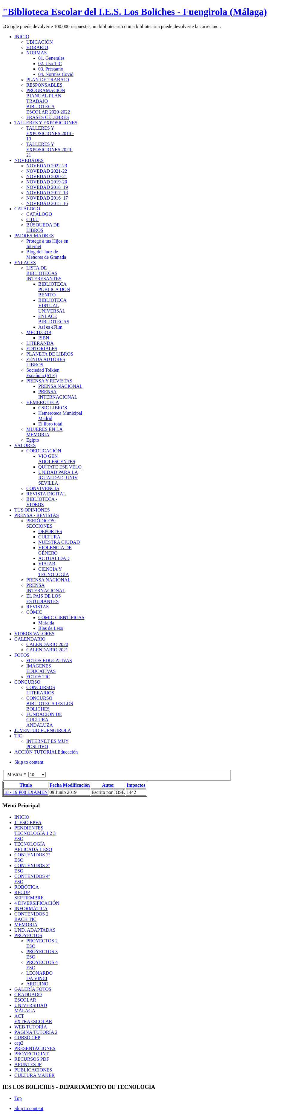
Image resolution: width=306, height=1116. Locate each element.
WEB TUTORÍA (30, 1026)
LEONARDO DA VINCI (39, 975)
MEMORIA (25, 924)
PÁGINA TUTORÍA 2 (35, 1032)
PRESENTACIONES (34, 1048)
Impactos (135, 785)
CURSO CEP (27, 1037)
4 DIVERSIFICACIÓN (36, 903)
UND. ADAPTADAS (34, 930)
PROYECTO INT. (32, 1053)
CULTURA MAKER (34, 1075)
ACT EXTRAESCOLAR (33, 1019)
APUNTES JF (28, 1064)
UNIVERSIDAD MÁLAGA (30, 1008)
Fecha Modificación (70, 785)
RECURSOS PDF (31, 1059)
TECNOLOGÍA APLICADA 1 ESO (33, 846)
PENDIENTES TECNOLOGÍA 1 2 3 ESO (35, 833)
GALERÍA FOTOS (32, 989)
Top (18, 1098)
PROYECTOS (28, 935)
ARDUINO (37, 983)
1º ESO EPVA (28, 822)
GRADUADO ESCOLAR (28, 997)
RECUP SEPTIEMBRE (29, 895)
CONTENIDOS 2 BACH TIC (31, 916)
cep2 (18, 1042)
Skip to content (28, 762)
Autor (108, 785)
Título (25, 785)
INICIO (21, 817)
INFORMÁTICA (31, 908)
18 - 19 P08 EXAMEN (26, 792)
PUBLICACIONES (33, 1069)
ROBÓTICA (26, 887)
